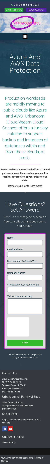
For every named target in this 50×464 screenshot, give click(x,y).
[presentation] (18, 327)
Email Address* (15, 249)
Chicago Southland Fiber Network (17, 405)
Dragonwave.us (9, 409)
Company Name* (16, 273)
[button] (25, 36)
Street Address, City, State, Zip (23, 284)
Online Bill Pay (9, 442)
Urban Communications (12, 402)
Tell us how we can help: (20, 296)
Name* (11, 238)
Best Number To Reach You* (22, 261)
